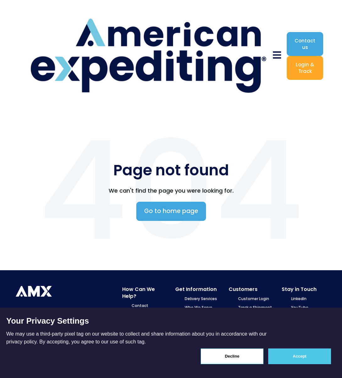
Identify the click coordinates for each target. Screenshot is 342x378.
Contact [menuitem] (140, 305)
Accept (299, 356)
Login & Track (305, 67)
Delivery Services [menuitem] (201, 298)
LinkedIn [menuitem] (299, 298)
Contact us (305, 44)
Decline (232, 356)
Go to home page (171, 211)
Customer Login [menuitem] (253, 298)
